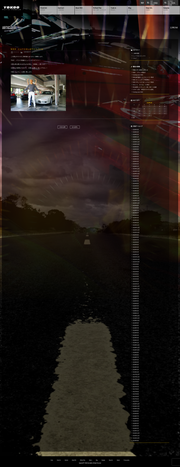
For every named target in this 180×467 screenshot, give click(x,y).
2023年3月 (136, 220)
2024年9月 (136, 176)
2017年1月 (136, 401)
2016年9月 (136, 411)
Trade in (90, 460)
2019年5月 (136, 332)
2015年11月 (136, 435)
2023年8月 (136, 208)
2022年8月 (136, 237)
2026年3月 (136, 132)
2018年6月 (136, 359)
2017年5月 (136, 391)
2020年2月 (136, 310)
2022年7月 (136, 239)
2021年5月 (136, 274)
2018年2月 (136, 369)
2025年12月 (136, 139)
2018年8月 (136, 355)
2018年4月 (136, 364)
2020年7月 (136, 298)
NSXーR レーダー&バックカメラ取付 (143, 82)
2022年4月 (136, 247)
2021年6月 (136, 271)
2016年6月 (136, 418)
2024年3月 (136, 190)
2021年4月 (136, 276)
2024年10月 (136, 173)
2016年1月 (136, 430)
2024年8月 (136, 178)
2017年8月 (136, 384)
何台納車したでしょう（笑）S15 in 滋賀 (144, 87)
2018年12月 (136, 345)
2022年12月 (136, 227)
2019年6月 (136, 330)
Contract (66, 460)
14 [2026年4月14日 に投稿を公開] (139, 111)
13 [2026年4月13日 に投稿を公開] (134, 111)
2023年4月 (136, 217)
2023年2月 (136, 222)
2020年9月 (136, 293)
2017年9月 (136, 381)
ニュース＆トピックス (139, 56)
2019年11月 (136, 318)
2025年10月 (136, 144)
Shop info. (111, 460)
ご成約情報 (26, 52)
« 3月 (133, 117)
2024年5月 (136, 186)
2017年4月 (136, 394)
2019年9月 (136, 323)
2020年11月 (136, 288)
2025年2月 (136, 163)
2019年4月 (136, 335)
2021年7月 (136, 269)
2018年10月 (136, 350)
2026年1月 (136, 137)
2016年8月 (136, 413)
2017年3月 (136, 396)
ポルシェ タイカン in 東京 (141, 84)
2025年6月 (136, 154)
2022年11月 (136, 230)
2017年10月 (136, 379)
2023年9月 (136, 205)
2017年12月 (136, 374)
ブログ (135, 58)
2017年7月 (136, 386)
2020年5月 (136, 303)
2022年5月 (136, 244)
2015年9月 (136, 440)
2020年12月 (136, 286)
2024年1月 (136, 195)
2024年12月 (136, 168)
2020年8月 (136, 296)
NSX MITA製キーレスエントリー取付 (143, 77)
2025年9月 (136, 146)
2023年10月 (136, 203)
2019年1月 (136, 342)
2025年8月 (136, 149)
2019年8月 (136, 325)
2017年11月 (136, 376)
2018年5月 (136, 362)
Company (103, 460)
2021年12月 (136, 257)
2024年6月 (136, 183)
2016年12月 (136, 404)
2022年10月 (136, 232)
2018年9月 (136, 352)
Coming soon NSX (138, 75)
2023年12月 (136, 198)
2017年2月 (136, 399)
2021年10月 (136, 261)
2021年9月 (136, 264)
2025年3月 (136, 161)
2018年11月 (136, 347)
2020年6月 (136, 301)
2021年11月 (136, 259)
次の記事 (75, 127)
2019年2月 (136, 340)
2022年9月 (136, 235)
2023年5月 (136, 215)
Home (52, 460)
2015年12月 (136, 433)
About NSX (74, 460)
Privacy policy (126, 460)
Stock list (59, 460)
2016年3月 (136, 425)
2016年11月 (136, 406)
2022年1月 (136, 254)
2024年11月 (136, 171)
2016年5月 (136, 421)
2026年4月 (136, 129)
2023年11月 (136, 200)
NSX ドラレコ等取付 (139, 72)
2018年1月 (136, 372)
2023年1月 (136, 225)
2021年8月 (136, 266)
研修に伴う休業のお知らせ (140, 70)
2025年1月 (136, 166)
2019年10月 (136, 320)
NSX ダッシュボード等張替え (141, 79)
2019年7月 (136, 328)
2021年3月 (136, 279)
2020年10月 (136, 291)
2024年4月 (136, 188)
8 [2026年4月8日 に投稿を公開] (144, 109)
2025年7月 (136, 151)
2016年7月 (136, 416)
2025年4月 (136, 159)
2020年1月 (136, 313)
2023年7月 (136, 210)
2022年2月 (136, 252)
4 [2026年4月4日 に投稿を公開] (159, 106)
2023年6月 (136, 212)
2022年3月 (136, 249)
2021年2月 (136, 281)
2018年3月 (136, 367)
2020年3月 (136, 308)
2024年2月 (136, 193)
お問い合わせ (142, 3)
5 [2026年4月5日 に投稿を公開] (164, 106)
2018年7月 (136, 357)
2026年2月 (136, 134)
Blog (97, 460)
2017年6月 (136, 389)
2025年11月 (136, 142)
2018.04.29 (16, 52)
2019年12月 (136, 315)
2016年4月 (136, 423)
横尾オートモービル (11, 8)
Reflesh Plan (82, 460)
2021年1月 (136, 284)
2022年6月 (136, 242)
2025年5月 (136, 156)
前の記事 (62, 127)
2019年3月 (136, 337)
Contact (118, 460)
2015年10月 (136, 438)
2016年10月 (136, 408)
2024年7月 (136, 181)
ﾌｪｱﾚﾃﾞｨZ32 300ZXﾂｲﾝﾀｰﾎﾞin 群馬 (143, 89)
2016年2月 (136, 428)
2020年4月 (136, 306)
